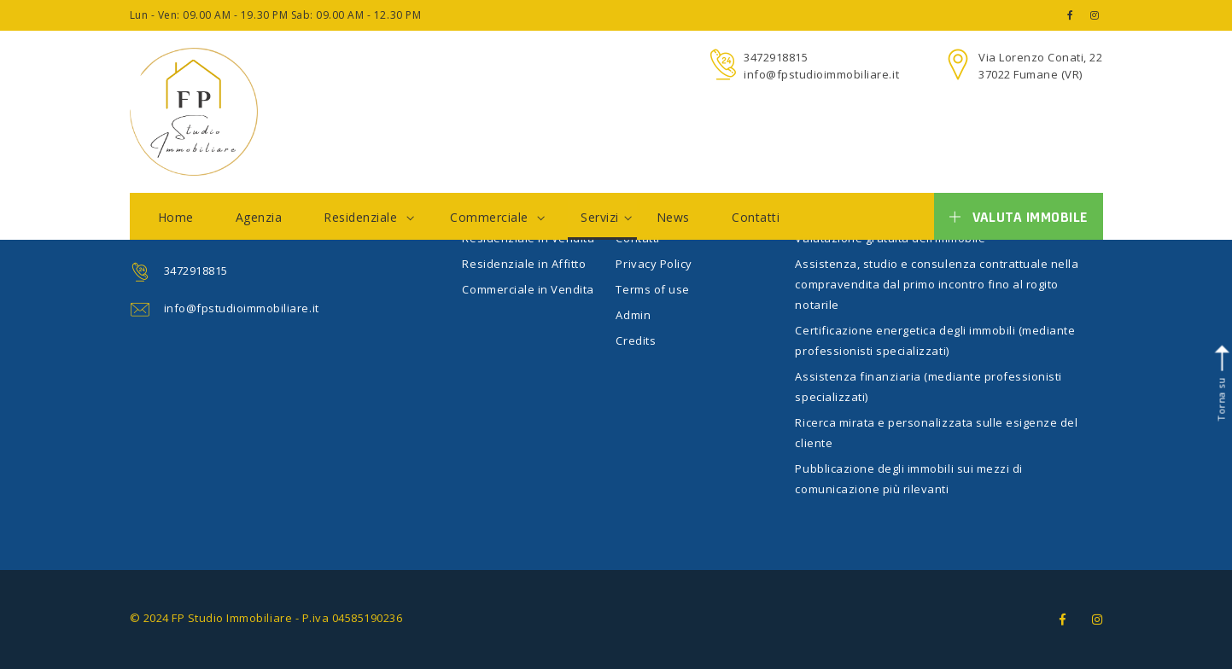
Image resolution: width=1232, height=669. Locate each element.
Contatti (755, 217)
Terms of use (652, 289)
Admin (633, 315)
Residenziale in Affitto (524, 263)
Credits (636, 340)
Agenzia (259, 217)
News (673, 217)
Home (176, 217)
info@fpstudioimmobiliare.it (821, 74)
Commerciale (497, 217)
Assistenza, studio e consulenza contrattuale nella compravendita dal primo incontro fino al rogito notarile (936, 284)
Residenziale (369, 217)
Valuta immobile (1018, 216)
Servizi (606, 217)
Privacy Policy (654, 263)
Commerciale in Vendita (527, 289)
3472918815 (776, 57)
